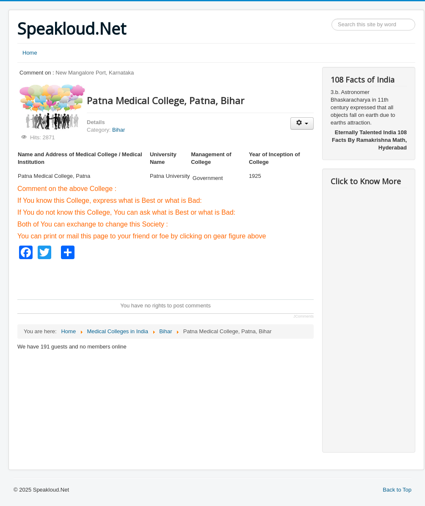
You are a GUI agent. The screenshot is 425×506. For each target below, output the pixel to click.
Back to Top (397, 490)
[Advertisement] (171, 278)
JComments (303, 316)
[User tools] (302, 123)
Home (29, 53)
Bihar (118, 130)
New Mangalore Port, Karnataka (94, 72)
